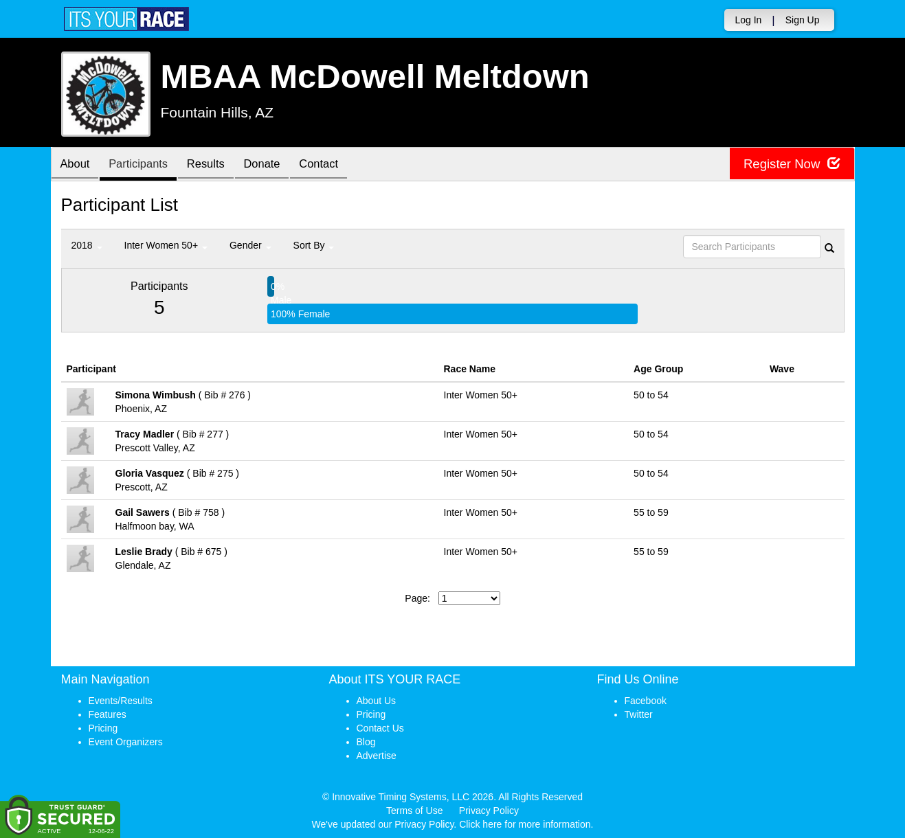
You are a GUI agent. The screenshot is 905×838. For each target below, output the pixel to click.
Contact (335, 165)
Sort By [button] (314, 245)
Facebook (646, 700)
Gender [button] (250, 245)
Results (215, 165)
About (77, 165)
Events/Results (121, 700)
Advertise (376, 755)
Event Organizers (126, 741)
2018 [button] (86, 245)
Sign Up (802, 19)
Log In (748, 19)
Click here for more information (524, 824)
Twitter (639, 714)
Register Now (788, 164)
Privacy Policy (489, 810)
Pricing (103, 728)
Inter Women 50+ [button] (166, 245)
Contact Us (380, 728)
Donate (274, 165)
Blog (366, 741)
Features (107, 714)
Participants (143, 165)
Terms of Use (414, 810)
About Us (376, 700)
